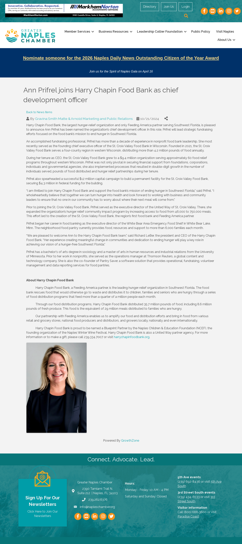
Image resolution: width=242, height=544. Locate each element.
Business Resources (135, 31)
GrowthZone (130, 433)
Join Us (157, 11)
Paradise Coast (188, 510)
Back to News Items (39, 105)
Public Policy (221, 31)
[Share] (166, 111)
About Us (222, 39)
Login (174, 11)
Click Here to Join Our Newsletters (42, 507)
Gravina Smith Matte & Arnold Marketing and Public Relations (84, 112)
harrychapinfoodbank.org (131, 330)
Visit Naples (200, 39)
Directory (137, 11)
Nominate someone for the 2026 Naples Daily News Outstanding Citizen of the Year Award (121, 57)
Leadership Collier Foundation (181, 31)
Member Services (98, 31)
